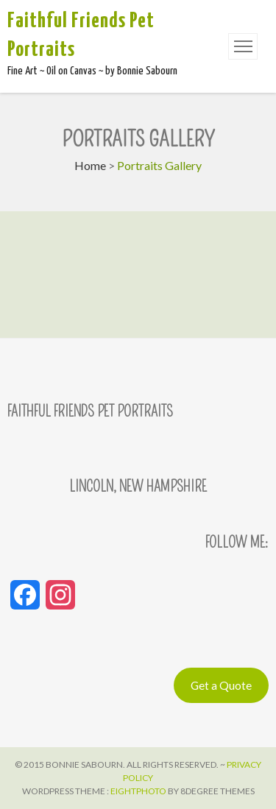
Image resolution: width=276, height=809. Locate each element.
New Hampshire (163, 486)
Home (90, 165)
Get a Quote (221, 685)
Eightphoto (139, 790)
